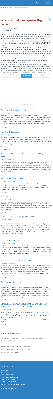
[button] (50, 22)
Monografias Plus (6, 7)
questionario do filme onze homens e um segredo (15, 346)
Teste (2, 344)
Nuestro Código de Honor (8, 381)
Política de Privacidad (7, 374)
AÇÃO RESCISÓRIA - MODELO (10, 352)
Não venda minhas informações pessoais (13, 384)
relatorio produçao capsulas (21, 7)
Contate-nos (4, 370)
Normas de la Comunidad (8, 379)
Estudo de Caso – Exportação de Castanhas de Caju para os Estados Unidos (23, 338)
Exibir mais (26, 75)
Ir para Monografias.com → (9, 388)
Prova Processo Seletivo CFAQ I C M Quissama (15, 349)
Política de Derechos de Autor (9, 377)
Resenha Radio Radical (8, 341)
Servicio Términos (6, 372)
